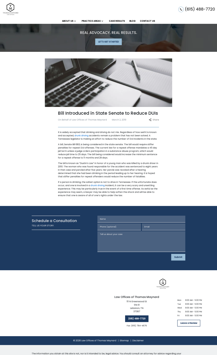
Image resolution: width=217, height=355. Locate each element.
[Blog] (132, 21)
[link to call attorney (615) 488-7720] (196, 9)
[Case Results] (117, 21)
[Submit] (178, 257)
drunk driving (81, 135)
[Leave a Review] (188, 323)
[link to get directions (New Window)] (137, 307)
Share (154, 119)
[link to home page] (10, 9)
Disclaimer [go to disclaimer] (138, 340)
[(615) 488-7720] (136, 318)
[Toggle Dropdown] (75, 21)
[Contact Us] (147, 21)
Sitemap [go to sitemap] (124, 340)
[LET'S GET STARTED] (108, 42)
